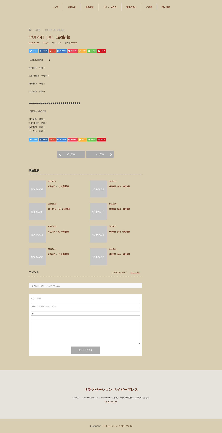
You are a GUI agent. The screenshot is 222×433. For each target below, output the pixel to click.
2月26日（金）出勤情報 (119, 209)
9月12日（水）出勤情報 (119, 186)
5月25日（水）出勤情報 (119, 254)
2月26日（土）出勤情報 (58, 186)
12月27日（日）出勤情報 (59, 209)
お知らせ (72, 7)
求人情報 (166, 7)
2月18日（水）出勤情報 (119, 231)
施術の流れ (131, 7)
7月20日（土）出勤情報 (58, 254)
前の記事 (71, 154)
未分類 (45, 43)
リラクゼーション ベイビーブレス (111, 389)
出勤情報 (90, 7)
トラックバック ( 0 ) (119, 272)
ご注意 (149, 7)
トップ (55, 7)
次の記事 (100, 154)
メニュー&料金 (110, 7)
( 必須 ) (36, 298)
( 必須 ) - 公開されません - (43, 306)
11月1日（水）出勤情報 (58, 231)
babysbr (74, 43)
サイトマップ (111, 402)
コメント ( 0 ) (135, 272)
